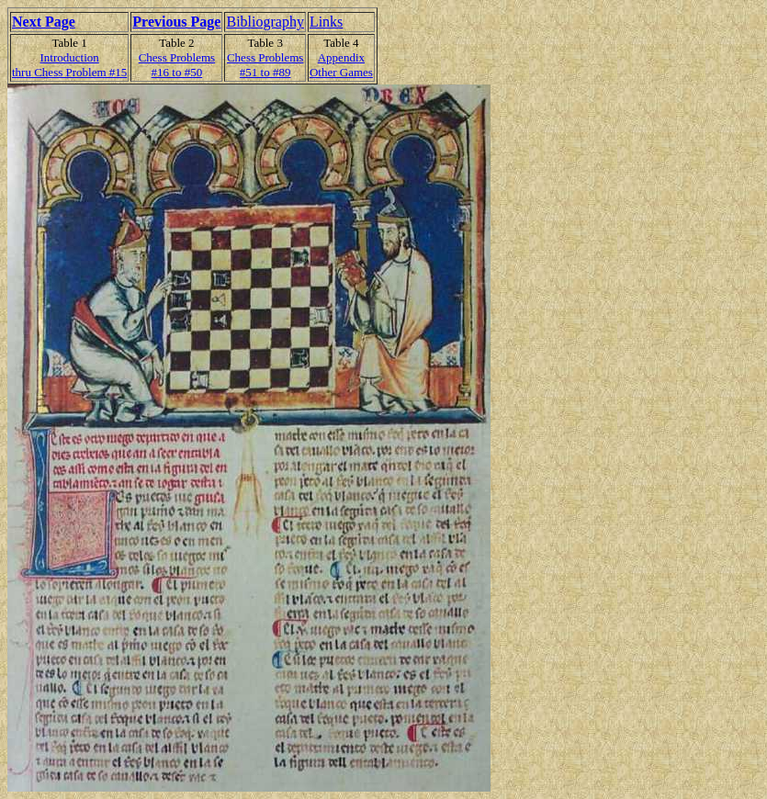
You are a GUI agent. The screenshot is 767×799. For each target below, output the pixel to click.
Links (326, 21)
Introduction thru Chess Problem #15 (69, 65)
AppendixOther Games (341, 65)
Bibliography (264, 21)
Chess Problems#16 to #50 (177, 65)
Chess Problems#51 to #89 (265, 65)
